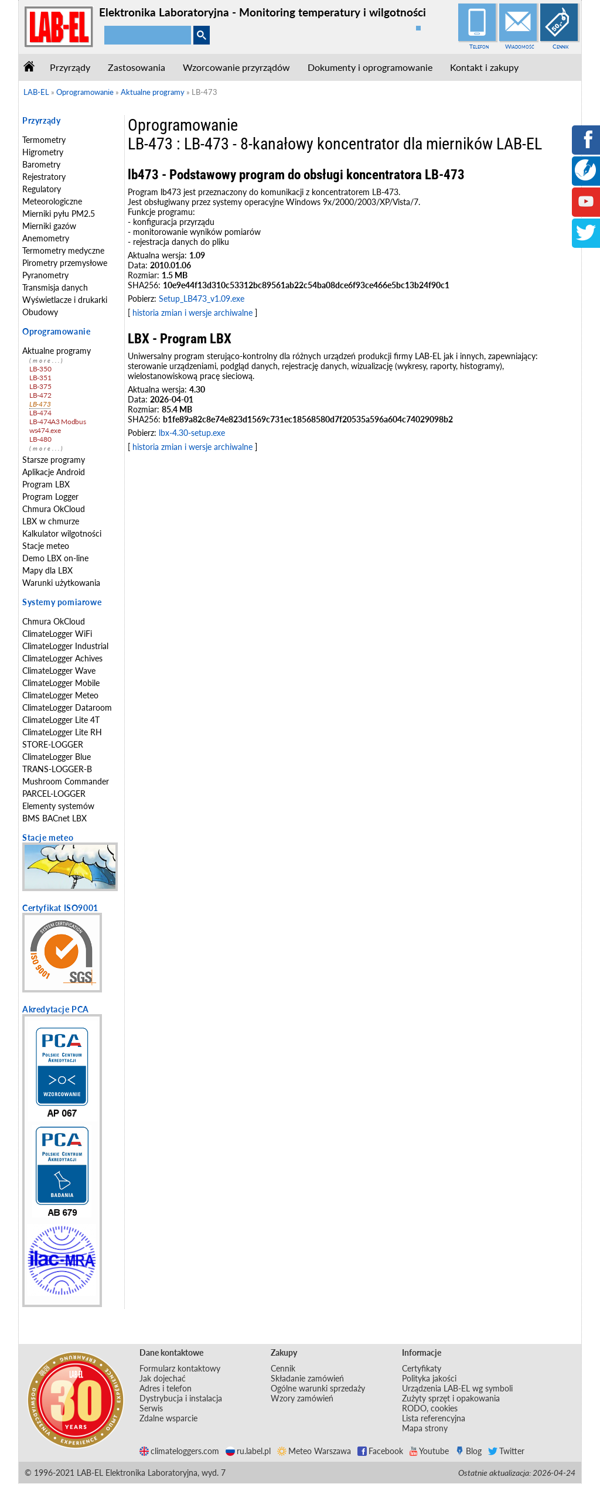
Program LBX (46, 484)
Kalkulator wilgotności (61, 533)
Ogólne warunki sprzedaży (318, 1388)
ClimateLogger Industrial (65, 646)
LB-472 (40, 395)
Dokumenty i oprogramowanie (370, 67)
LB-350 (40, 368)
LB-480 (40, 439)
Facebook (380, 1451)
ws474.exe (44, 430)
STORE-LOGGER (52, 744)
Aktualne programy (56, 351)
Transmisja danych (55, 287)
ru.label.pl (248, 1451)
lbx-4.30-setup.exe (192, 433)
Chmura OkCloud (53, 509)
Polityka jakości (429, 1378)
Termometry (44, 140)
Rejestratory (44, 177)
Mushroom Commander (65, 781)
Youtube (429, 1451)
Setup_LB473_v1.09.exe (201, 298)
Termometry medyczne (63, 250)
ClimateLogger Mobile (61, 683)
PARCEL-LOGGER (54, 794)
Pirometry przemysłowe (64, 263)
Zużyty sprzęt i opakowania (451, 1398)
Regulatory (41, 189)
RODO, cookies (430, 1408)
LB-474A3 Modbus (57, 421)
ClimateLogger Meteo (60, 695)
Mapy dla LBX (47, 570)
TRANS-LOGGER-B (57, 769)
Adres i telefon (165, 1388)
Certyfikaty (421, 1368)
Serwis (151, 1408)
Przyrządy (70, 67)
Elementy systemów (58, 806)
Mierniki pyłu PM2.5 (58, 214)
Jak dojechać (162, 1378)
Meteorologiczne (52, 201)
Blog (468, 1451)
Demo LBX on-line (55, 558)
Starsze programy (53, 460)
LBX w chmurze (50, 521)
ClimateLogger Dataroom (67, 707)
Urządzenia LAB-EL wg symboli (457, 1388)
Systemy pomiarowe (61, 602)
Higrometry (42, 152)
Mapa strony (425, 1428)
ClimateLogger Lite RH (62, 732)
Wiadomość (519, 46)
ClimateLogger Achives (62, 658)
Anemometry (45, 238)
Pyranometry (45, 275)
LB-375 (40, 386)
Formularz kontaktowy (179, 1368)
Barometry (41, 164)
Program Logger (50, 497)
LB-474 (40, 412)
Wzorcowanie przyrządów (236, 67)
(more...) (46, 360)
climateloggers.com (179, 1451)
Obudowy (40, 312)
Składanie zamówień (307, 1378)
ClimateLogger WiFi (57, 634)
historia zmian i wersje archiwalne (192, 313)
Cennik (561, 46)
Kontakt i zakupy (484, 67)
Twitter (506, 1451)
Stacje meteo (45, 546)
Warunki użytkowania (61, 583)
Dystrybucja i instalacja (180, 1398)
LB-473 (39, 404)
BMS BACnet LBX (54, 818)
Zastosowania (136, 67)
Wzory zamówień (302, 1398)
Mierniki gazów (49, 226)
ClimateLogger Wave (59, 671)
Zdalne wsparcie (168, 1418)
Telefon (479, 46)
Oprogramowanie (56, 331)
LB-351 (40, 377)
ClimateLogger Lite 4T (61, 720)
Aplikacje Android (53, 472)
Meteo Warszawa (314, 1451)
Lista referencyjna (433, 1418)
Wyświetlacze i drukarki (64, 300)
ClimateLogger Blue (56, 757)
